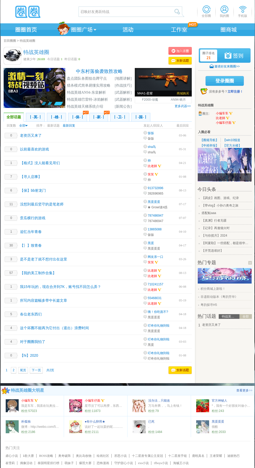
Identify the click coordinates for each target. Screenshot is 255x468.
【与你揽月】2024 (214, 235)
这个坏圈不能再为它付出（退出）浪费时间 (54, 328)
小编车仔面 (226, 123)
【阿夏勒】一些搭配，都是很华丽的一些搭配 (226, 243)
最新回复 (69, 125)
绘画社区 (103, 456)
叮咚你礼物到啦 (158, 325)
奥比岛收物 (83, 456)
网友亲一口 (155, 257)
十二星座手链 (177, 456)
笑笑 (151, 174)
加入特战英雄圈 (180, 51)
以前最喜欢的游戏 (34, 149)
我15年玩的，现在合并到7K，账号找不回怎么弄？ (60, 287)
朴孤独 (26, 421)
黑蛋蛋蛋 (154, 202)
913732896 (155, 188)
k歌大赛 (28, 456)
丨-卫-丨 (119, 117)
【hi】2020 (29, 355)
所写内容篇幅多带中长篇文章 (43, 300)
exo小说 (143, 463)
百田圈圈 (10, 41)
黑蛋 (151, 243)
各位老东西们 (31, 314)
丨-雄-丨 (56, 117)
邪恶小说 (120, 456)
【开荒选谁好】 (212, 250)
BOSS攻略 (46, 456)
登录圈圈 (224, 81)
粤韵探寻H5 (209, 305)
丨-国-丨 (140, 117)
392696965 (155, 193)
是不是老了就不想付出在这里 (43, 259)
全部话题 (13, 117)
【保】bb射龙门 (33, 190)
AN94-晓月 (178, 99)
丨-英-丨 (35, 117)
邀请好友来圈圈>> (227, 66)
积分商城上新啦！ (213, 289)
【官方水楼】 (232, 145)
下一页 (36, 370)
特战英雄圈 (27, 41)
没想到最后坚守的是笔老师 (41, 204)
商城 (228, 29)
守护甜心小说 (123, 463)
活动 (127, 29)
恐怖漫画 (103, 463)
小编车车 (224, 114)
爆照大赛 (85, 463)
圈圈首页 (25, 29)
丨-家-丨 (100, 116)
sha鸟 (152, 147)
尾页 (23, 370)
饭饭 (151, 133)
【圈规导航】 (209, 140)
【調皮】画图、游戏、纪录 (220, 198)
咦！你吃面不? (158, 312)
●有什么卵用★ (95, 421)
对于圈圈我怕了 (32, 342)
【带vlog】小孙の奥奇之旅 (220, 205)
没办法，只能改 (159, 400)
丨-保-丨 (79, 116)
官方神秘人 (219, 400)
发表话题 (180, 61)
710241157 (155, 284)
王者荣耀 (216, 456)
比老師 (154, 166)
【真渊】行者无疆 (214, 220)
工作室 (178, 29)
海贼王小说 (181, 463)
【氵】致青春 (31, 245)
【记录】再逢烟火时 (216, 228)
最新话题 (53, 125)
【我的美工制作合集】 (38, 273)
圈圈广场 (76, 29)
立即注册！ (235, 91)
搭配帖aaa (209, 213)
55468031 (154, 298)
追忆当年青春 (31, 232)
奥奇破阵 (64, 456)
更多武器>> (183, 106)
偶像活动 (26, 463)
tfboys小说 (161, 463)
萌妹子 (69, 463)
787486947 (155, 215)
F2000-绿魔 (150, 99)
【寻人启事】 (31, 177)
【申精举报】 (209, 145)
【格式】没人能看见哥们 (40, 163)
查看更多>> (244, 390)
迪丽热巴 (233, 456)
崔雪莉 (10, 463)
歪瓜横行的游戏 (32, 218)
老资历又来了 (31, 135)
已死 (151, 421)
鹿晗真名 (198, 456)
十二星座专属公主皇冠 (147, 456)
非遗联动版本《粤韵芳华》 (219, 297)
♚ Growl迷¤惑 (157, 207)
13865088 (154, 229)
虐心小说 (11, 456)
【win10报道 (231, 140)
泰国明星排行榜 (48, 463)
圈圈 (39, 11)
